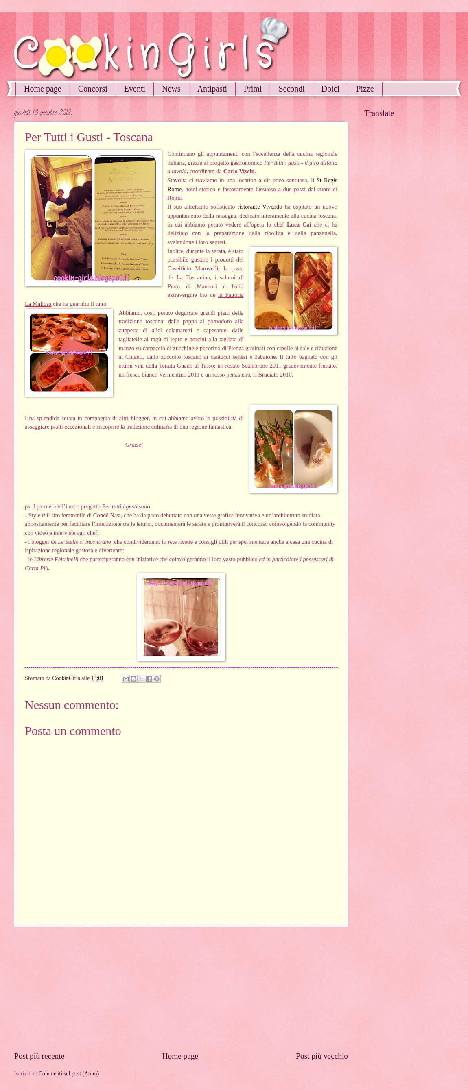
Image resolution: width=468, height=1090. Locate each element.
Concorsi (92, 88)
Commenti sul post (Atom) (69, 1073)
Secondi (291, 88)
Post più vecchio (322, 1056)
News (171, 88)
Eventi (134, 88)
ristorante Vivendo (260, 206)
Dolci (330, 88)
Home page (42, 88)
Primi (253, 88)
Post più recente (39, 1056)
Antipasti (212, 88)
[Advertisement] (181, 989)
